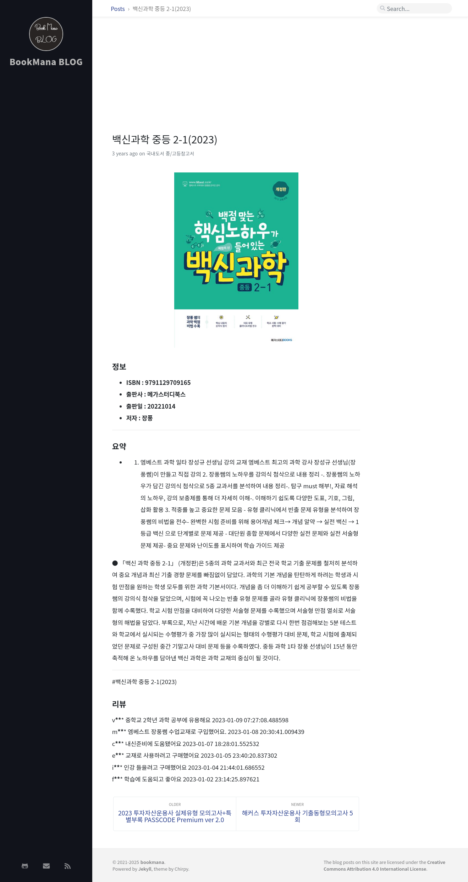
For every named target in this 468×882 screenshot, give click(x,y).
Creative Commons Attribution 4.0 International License (384, 865)
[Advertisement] (46, 185)
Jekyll (145, 868)
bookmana (152, 862)
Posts (118, 8)
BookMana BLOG (46, 61)
